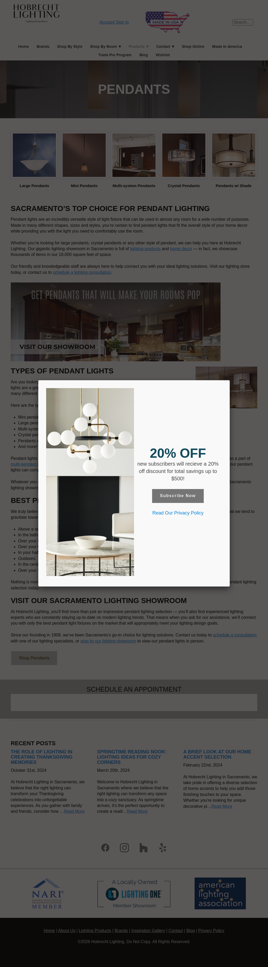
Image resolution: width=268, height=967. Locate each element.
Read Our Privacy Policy (177, 513)
